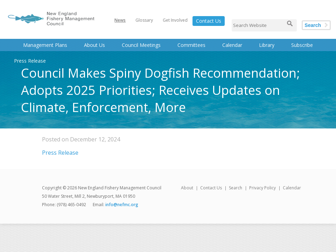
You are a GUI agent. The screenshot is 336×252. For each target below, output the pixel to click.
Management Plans (45, 45)
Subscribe (302, 45)
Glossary (144, 20)
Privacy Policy (262, 188)
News (120, 20)
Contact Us (208, 21)
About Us (94, 45)
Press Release (60, 152)
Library (266, 45)
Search (312, 25)
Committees (191, 45)
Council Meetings (141, 45)
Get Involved (175, 20)
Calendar (232, 45)
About (187, 188)
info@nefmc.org (121, 205)
